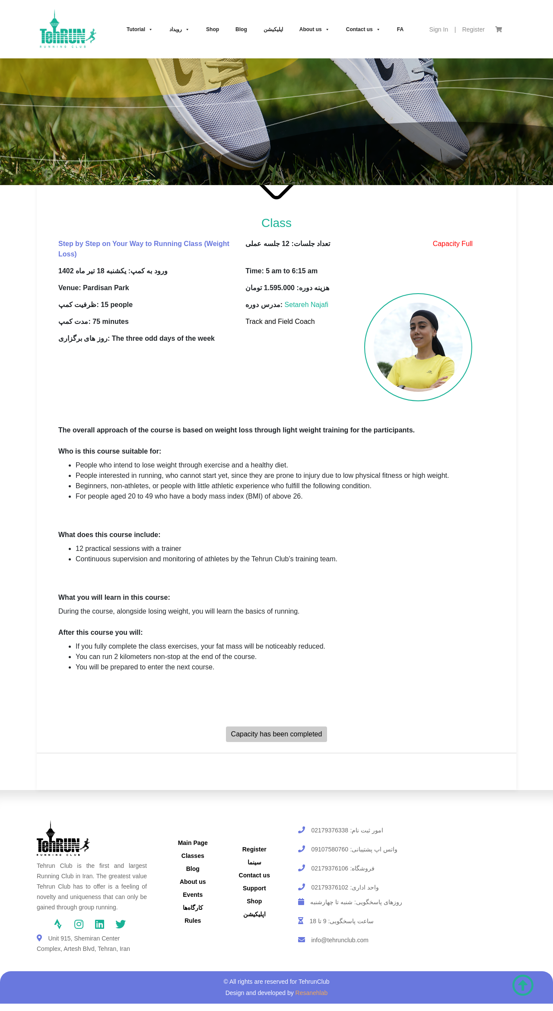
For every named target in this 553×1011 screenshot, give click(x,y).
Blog (241, 29)
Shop (212, 29)
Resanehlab (312, 992)
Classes (192, 855)
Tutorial (140, 29)
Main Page (193, 842)
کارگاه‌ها (193, 907)
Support (254, 888)
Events (193, 894)
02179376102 (329, 887)
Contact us (363, 29)
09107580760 (329, 849)
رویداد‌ (179, 29)
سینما (254, 862)
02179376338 (329, 830)
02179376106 (329, 868)
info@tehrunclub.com (340, 940)
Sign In (438, 29)
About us (314, 29)
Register (473, 29)
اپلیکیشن (273, 29)
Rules (192, 920)
